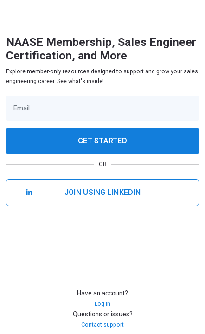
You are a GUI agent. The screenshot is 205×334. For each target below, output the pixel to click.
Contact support (102, 324)
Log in (102, 303)
